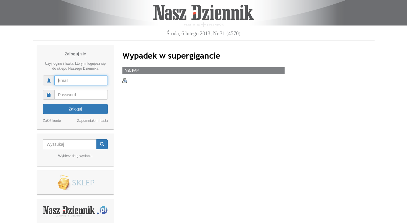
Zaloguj (75, 109)
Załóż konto (52, 121)
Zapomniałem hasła (92, 121)
